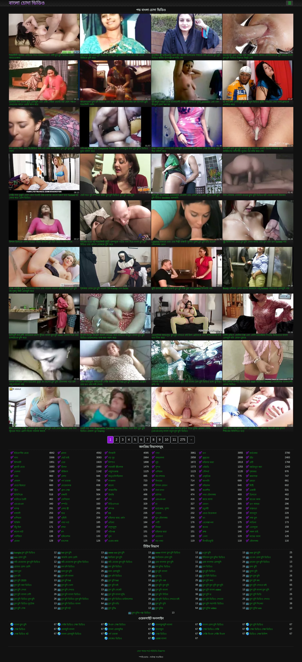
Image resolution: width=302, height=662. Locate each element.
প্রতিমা (111, 522)
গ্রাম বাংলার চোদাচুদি (212, 562)
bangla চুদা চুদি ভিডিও (24, 552)
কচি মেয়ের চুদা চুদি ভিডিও (120, 562)
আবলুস (253, 513)
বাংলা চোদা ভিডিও (27, 3)
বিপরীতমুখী (208, 541)
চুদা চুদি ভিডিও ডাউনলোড (120, 599)
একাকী (253, 490)
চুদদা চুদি (253, 571)
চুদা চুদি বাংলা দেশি (22, 594)
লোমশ (17, 480)
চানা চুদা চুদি (66, 571)
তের (63, 462)
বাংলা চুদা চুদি (20, 624)
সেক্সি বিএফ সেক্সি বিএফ (214, 634)
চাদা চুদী (253, 566)
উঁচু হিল (17, 527)
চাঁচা (251, 457)
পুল (110, 536)
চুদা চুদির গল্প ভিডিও (141, 612)
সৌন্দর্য (206, 471)
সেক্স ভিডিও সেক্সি (211, 629)
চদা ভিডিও (207, 566)
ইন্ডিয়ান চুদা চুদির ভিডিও (214, 557)
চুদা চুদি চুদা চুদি (162, 585)
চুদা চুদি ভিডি (255, 594)
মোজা (17, 541)
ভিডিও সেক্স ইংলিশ (258, 634)
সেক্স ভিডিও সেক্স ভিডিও (261, 629)
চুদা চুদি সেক (19, 608)
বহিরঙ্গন (206, 485)
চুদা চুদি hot (113, 580)
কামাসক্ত (254, 476)
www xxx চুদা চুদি (116, 552)
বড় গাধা (159, 541)
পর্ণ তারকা (65, 480)
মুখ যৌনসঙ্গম (161, 517)
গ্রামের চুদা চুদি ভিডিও (260, 562)
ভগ (204, 453)
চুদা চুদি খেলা (67, 585)
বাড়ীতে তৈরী (20, 499)
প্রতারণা (159, 536)
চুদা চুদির (159, 608)
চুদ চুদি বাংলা (161, 571)
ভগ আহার (254, 504)
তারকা (158, 513)
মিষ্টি (251, 485)
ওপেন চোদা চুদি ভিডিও (260, 557)
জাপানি (206, 480)
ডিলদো (253, 494)
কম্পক (111, 508)
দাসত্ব (16, 508)
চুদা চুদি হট (66, 608)
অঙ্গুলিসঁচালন (115, 476)
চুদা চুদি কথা (208, 580)
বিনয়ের (158, 480)
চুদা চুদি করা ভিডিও (23, 585)
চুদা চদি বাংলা (67, 575)
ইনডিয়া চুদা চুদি (115, 557)
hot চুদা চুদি (66, 552)
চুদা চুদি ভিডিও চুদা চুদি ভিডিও (75, 599)
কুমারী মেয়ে (19, 467)
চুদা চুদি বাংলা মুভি (116, 594)
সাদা (16, 457)
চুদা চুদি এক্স (160, 580)
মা (156, 504)
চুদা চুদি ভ (207, 594)
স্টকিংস (64, 471)
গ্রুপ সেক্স (65, 490)
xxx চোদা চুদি (20, 557)
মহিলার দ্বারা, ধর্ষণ (116, 517)
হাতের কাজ (255, 499)
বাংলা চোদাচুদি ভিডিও (71, 634)
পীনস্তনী (111, 453)
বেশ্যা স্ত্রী (65, 508)
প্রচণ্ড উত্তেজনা (209, 513)
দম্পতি (64, 504)
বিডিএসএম (113, 504)
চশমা (63, 527)
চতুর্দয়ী (206, 508)
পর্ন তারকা (112, 634)
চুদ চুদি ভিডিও (209, 571)
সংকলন (111, 480)
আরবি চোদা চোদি (69, 557)
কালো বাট (18, 531)
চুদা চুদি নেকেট (115, 589)
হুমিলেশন (65, 536)
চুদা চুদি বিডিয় (161, 594)
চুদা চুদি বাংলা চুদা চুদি (259, 589)
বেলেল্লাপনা (208, 522)
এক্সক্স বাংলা (160, 638)
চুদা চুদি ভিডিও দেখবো (213, 599)
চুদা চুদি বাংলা (161, 589)
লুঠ (156, 462)
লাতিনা (253, 522)
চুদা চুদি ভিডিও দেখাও (260, 599)
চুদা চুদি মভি (113, 603)
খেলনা (17, 471)
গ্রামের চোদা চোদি (22, 566)
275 (182, 439)
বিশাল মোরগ (161, 485)
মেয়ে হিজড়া (19, 485)
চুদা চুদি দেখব (20, 589)
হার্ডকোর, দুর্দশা (162, 508)
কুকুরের (206, 457)
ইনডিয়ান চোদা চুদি (163, 557)
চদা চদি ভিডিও (68, 566)
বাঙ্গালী (17, 513)
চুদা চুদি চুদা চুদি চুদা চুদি (213, 585)
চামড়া (252, 480)
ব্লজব (63, 453)
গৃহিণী (63, 517)
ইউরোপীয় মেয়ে (21, 453)
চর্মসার (158, 494)
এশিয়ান (158, 471)
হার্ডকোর (254, 453)
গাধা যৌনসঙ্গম (209, 494)
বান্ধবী (64, 494)
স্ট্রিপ (16, 490)
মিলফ (64, 467)
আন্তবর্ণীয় (112, 490)
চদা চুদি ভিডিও (115, 566)
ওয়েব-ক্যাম (113, 541)
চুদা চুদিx (112, 608)
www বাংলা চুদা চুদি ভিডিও (167, 552)
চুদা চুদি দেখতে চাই (258, 585)
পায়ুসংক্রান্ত (113, 471)
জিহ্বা (158, 527)
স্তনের (205, 527)
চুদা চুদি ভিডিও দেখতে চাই (167, 599)
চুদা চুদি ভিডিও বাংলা (71, 603)
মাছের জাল (255, 536)
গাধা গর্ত (65, 522)
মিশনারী (17, 462)
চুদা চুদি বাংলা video (212, 589)
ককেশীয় (206, 490)
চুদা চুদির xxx (256, 608)
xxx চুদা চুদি (255, 552)
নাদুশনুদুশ (112, 527)
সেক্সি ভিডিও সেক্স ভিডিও (73, 624)
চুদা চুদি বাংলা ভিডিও (71, 594)
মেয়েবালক (66, 485)
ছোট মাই (65, 457)
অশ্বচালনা (159, 457)
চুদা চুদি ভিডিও (256, 624)
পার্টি (157, 522)
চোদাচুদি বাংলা (67, 629)
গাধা (157, 453)
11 (174, 439)
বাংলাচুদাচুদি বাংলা (163, 624)
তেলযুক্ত (254, 527)
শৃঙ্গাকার (253, 471)
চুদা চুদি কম (255, 580)
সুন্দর (157, 467)
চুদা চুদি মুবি (160, 603)
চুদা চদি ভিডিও (115, 575)
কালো (111, 485)
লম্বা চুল (253, 517)
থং (204, 517)
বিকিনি (17, 522)
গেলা (205, 536)
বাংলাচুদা (159, 629)
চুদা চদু (158, 575)
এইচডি (206, 467)
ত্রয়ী (251, 462)
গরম (16, 476)
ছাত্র (63, 513)
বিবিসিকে (18, 494)
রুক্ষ (204, 531)
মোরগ (205, 504)
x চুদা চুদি (207, 552)
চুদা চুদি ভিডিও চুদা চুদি (24, 599)
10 (166, 439)
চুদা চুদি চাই (113, 585)
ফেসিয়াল (65, 499)
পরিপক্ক (111, 531)
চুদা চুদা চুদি (255, 575)
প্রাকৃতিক (206, 476)
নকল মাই (254, 531)
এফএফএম (160, 499)
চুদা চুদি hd (66, 580)
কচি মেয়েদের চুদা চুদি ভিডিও (27, 562)
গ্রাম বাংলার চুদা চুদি (164, 562)
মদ (62, 531)
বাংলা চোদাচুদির (115, 629)
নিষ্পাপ (111, 462)
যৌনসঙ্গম (254, 541)
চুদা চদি (17, 575)
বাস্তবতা (253, 508)
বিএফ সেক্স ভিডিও (117, 624)
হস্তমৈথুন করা (256, 467)
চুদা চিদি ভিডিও (210, 575)
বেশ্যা (63, 476)
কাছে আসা (207, 499)
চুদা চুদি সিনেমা (256, 603)
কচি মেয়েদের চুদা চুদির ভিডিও (75, 562)
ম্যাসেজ (64, 541)
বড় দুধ (111, 457)
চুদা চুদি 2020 (20, 580)
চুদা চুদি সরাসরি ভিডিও (213, 603)
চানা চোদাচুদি (114, 571)
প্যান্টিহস (18, 536)
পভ (110, 499)
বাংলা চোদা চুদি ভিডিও (213, 624)
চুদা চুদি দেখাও (67, 589)
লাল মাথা (159, 490)
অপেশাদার (160, 476)
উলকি (111, 494)
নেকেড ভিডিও (115, 638)
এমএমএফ (19, 504)
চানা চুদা (17, 571)
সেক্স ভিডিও (19, 629)
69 (109, 513)
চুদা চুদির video (209, 608)
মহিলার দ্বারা (208, 462)
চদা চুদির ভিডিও (162, 566)
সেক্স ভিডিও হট (21, 634)
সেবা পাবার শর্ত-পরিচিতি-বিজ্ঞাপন (151, 651)
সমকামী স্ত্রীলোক (115, 467)
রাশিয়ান (17, 517)
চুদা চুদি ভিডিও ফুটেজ (24, 603)
